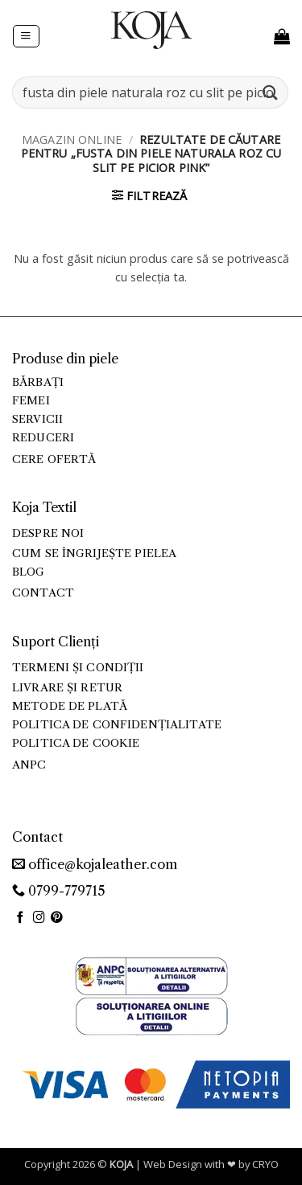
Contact (43, 593)
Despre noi (48, 533)
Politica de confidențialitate (116, 725)
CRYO (265, 1164)
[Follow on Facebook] (20, 918)
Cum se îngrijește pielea (94, 553)
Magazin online (72, 139)
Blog (28, 572)
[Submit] (270, 92)
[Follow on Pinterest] (57, 918)
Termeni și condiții (78, 668)
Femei (31, 401)
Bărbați (38, 382)
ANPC (29, 765)
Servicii (37, 419)
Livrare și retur (67, 688)
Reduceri (43, 438)
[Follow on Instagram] (39, 918)
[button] (26, 36)
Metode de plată (69, 706)
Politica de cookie (75, 743)
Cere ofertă (54, 459)
